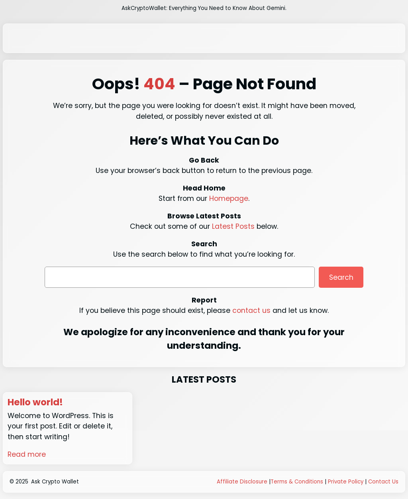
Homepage (228, 198)
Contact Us (383, 481)
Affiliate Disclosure (242, 481)
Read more (27, 454)
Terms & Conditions (297, 481)
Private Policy (345, 481)
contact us (251, 310)
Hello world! (35, 402)
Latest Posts (233, 226)
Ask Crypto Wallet (55, 481)
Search (341, 277)
